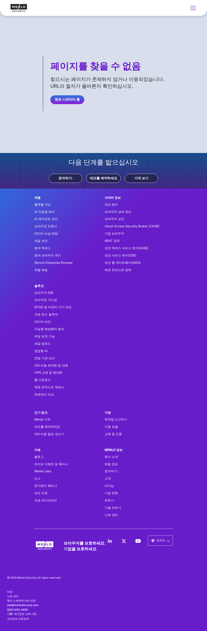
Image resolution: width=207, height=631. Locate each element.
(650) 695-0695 (17, 609)
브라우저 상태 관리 (118, 212)
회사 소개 (111, 457)
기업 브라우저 (114, 233)
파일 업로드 (42, 343)
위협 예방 (41, 270)
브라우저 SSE (43, 292)
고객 (108, 478)
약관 (9, 591)
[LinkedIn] (110, 541)
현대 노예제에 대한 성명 (21, 600)
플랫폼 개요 (42, 204)
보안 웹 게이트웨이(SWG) (123, 262)
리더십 (109, 486)
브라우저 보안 (114, 219)
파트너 (109, 500)
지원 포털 (111, 426)
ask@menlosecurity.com (22, 605)
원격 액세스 (42, 248)
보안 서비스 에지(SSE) (120, 255)
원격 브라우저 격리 (47, 255)
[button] (192, 8)
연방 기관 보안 (44, 358)
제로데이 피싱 (44, 394)
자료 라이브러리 (45, 500)
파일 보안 (41, 241)
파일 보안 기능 (44, 336)
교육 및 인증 (113, 434)
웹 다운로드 (42, 380)
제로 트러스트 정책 (118, 270)
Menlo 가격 (42, 419)
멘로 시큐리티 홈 (67, 99)
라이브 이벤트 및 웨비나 (51, 464)
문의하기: (66, 178)
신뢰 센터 (111, 515)
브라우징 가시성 (45, 300)
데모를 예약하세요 (103, 178)
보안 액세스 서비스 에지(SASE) (126, 248)
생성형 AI (41, 351)
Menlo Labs (42, 471)
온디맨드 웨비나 (45, 486)
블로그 (39, 457)
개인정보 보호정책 (18, 618)
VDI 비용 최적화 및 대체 (51, 365)
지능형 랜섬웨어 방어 (49, 329)
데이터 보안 (42, 321)
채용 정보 (111, 464)
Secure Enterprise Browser (53, 262)
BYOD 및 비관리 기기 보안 (53, 307)
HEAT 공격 (112, 241)
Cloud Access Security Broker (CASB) (132, 226)
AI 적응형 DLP (44, 212)
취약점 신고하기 (116, 419)
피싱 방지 (111, 204)
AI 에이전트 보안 (46, 219)
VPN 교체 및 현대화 (48, 372)
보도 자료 (41, 493)
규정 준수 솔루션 (46, 314)
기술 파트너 (113, 507)
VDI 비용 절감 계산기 (49, 434)
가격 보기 (141, 178)
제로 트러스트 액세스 (49, 387)
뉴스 (37, 478)
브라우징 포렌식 (45, 226)
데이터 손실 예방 (46, 233)
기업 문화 (111, 493)
